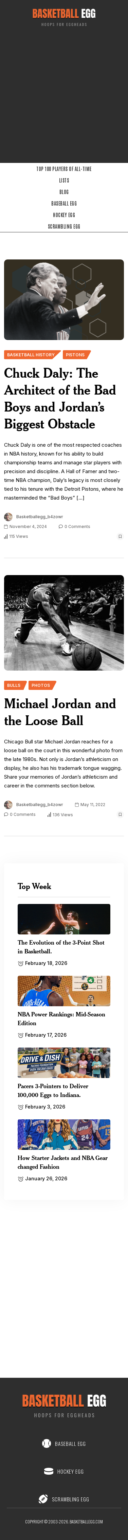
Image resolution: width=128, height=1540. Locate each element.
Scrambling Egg (64, 226)
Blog (64, 191)
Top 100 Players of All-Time (64, 168)
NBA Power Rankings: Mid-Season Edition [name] (61, 1018)
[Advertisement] (63, 96)
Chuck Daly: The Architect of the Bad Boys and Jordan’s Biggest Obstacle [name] (60, 398)
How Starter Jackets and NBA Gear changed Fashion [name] (63, 1162)
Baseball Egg (64, 203)
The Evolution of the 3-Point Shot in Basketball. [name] (61, 946)
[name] (64, 299)
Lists (64, 180)
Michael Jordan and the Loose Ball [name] (60, 712)
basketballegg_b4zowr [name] (39, 516)
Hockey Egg (64, 214)
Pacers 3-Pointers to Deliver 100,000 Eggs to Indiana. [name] (53, 1090)
